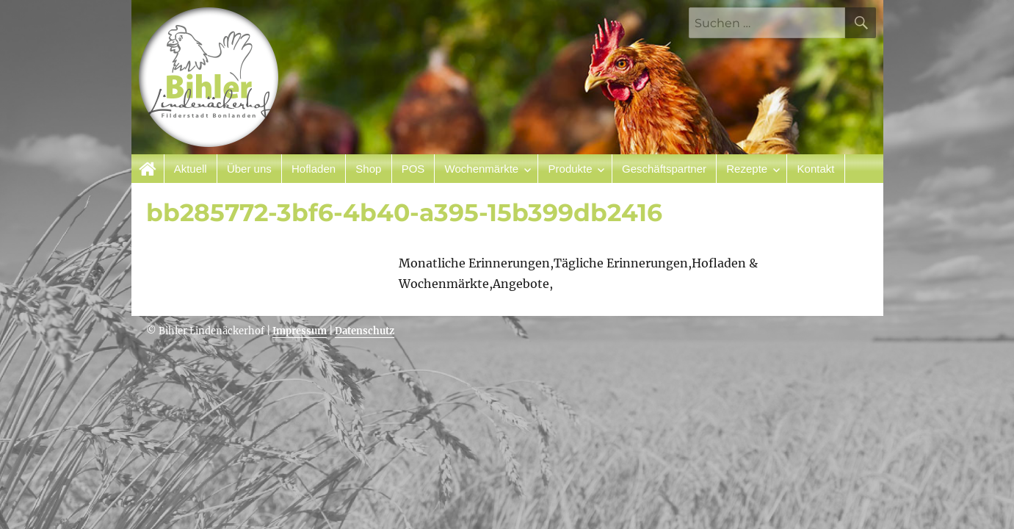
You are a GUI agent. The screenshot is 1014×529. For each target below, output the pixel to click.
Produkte (570, 168)
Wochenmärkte (482, 168)
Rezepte (746, 168)
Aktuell (190, 168)
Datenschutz (364, 331)
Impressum (299, 331)
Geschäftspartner (664, 168)
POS (413, 168)
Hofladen (313, 168)
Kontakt (816, 168)
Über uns (249, 168)
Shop (368, 168)
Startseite (147, 168)
